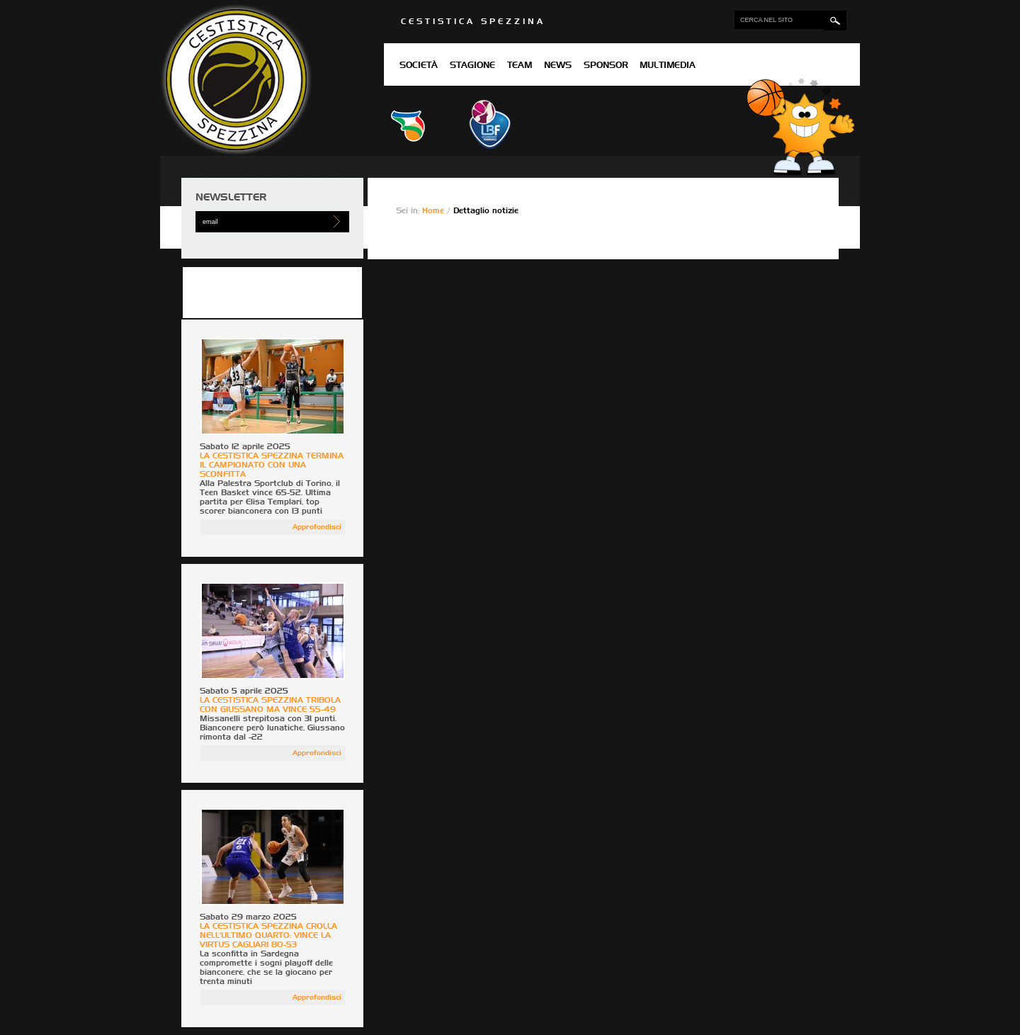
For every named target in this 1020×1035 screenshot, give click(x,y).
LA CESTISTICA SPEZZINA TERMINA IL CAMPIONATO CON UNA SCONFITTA (272, 465)
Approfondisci (317, 527)
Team (519, 66)
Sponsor (606, 66)
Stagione (472, 66)
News (558, 66)
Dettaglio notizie (485, 211)
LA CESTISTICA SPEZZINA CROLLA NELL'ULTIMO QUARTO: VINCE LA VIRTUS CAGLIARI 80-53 (268, 935)
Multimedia (668, 66)
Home (434, 211)
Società (419, 66)
